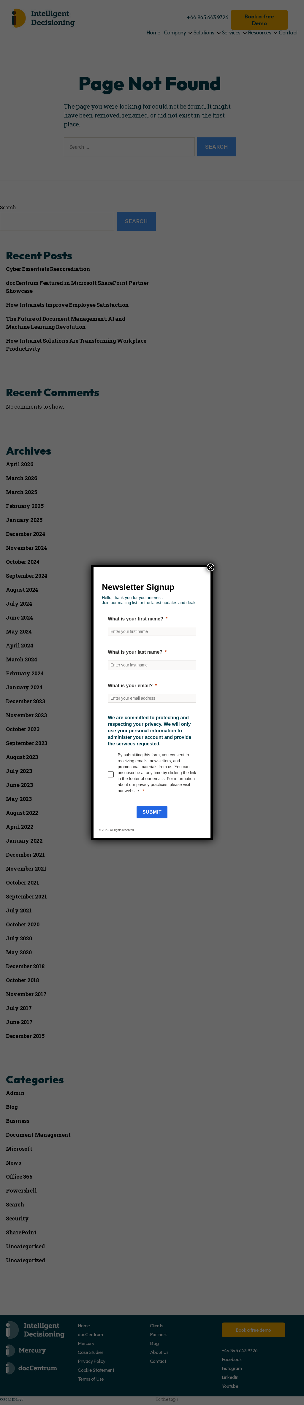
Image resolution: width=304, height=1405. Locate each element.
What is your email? (130, 685)
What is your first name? (135, 618)
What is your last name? (135, 652)
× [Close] (210, 567)
